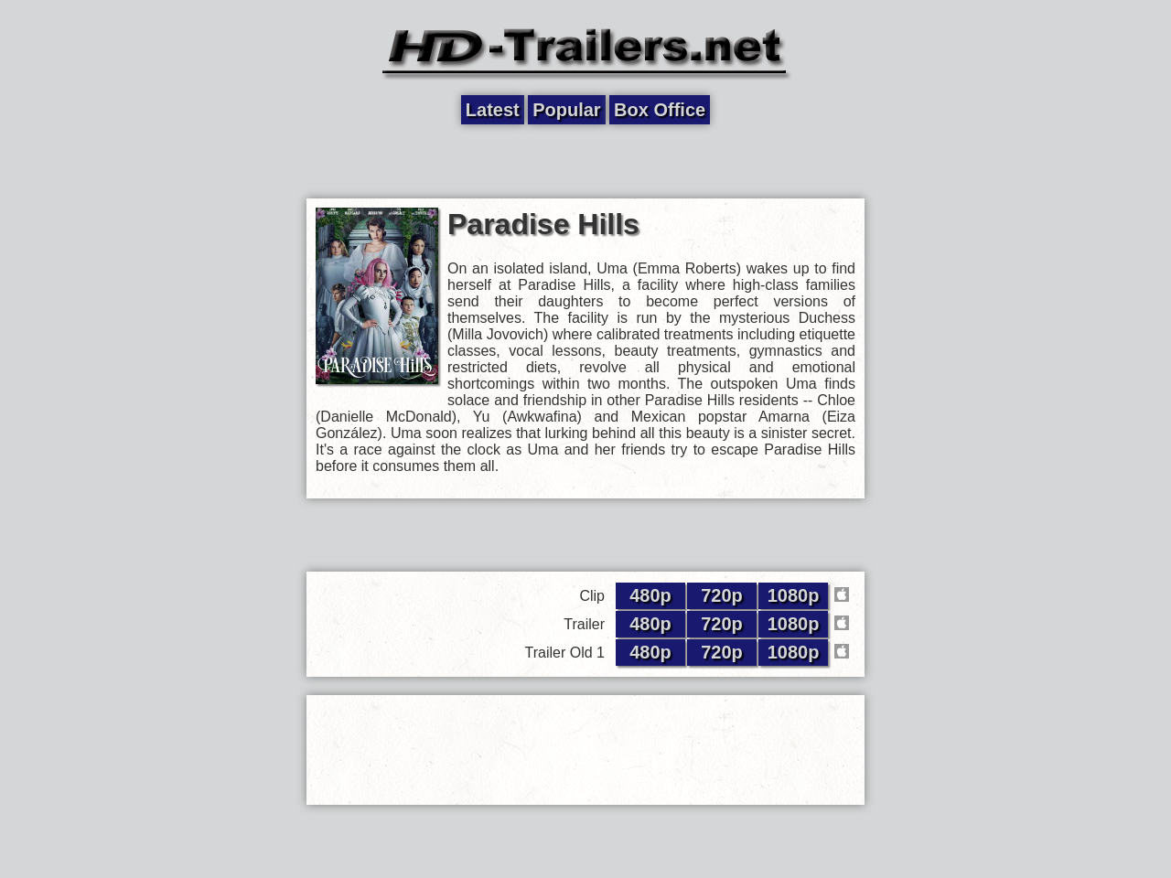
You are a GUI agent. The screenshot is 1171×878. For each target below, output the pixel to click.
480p (650, 595)
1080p (794, 595)
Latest (493, 110)
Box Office (659, 110)
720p (722, 595)
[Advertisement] (585, 161)
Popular (566, 110)
